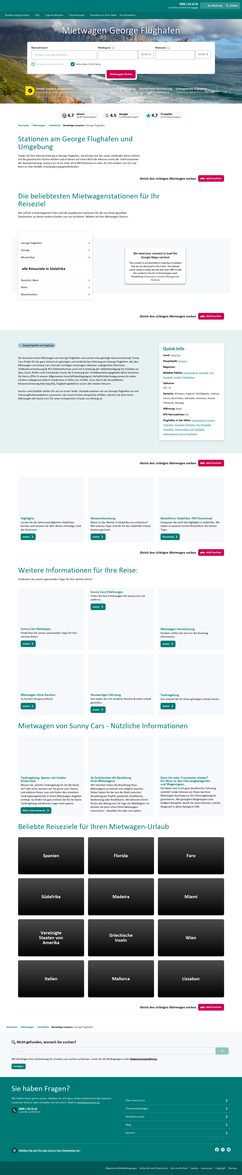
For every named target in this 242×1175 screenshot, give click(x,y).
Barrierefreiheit (179, 1168)
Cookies (194, 1168)
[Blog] (229, 1150)
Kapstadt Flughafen (185, 425)
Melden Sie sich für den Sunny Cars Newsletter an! (49, 1150)
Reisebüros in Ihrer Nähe (103, 15)
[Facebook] (217, 1150)
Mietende (162, 47)
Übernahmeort (39, 47)
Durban (178, 377)
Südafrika (176, 355)
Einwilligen (19, 1066)
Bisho (55, 287)
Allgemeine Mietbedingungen (121, 1168)
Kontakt (194, 8)
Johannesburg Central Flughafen (180, 434)
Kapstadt (203, 373)
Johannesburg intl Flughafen (190, 429)
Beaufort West (55, 280)
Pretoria (182, 361)
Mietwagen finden (121, 74)
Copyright (220, 1168)
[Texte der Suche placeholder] (114, 1051)
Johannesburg (190, 373)
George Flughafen (55, 243)
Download (170, 536)
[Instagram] (223, 1150)
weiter (28, 536)
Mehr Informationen (36, 810)
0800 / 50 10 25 (28, 1108)
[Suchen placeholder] (222, 1051)
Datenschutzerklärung (144, 1059)
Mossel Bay (55, 257)
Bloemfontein (55, 294)
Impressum (207, 1168)
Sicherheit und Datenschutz (153, 1168)
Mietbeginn (106, 47)
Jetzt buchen (210, 178)
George (55, 250)
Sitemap (232, 1168)
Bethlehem (189, 377)
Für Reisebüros (127, 15)
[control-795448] (118, 55)
